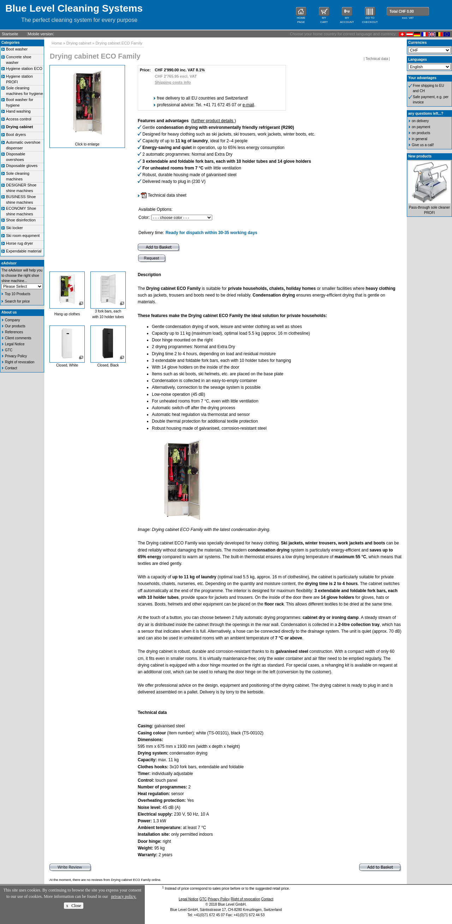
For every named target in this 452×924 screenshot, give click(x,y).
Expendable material (23, 251)
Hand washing (18, 111)
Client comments (18, 338)
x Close (73, 905)
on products (421, 133)
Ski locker (14, 228)
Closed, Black (108, 365)
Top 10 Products (17, 294)
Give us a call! (423, 145)
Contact (11, 368)
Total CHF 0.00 (401, 11)
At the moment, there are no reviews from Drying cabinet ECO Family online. (105, 880)
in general (419, 139)
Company (12, 320)
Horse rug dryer (19, 243)
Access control (18, 119)
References (14, 332)
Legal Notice (15, 344)
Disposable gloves (21, 165)
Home (57, 43)
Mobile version (40, 34)
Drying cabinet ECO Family (118, 43)
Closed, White (67, 365)
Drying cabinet (78, 43)
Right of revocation (19, 362)
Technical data (376, 59)
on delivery (420, 121)
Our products (15, 326)
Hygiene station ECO (24, 68)
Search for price (17, 301)
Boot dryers (16, 134)
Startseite (10, 34)
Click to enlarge (87, 144)
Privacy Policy (16, 356)
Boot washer (17, 49)
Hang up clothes (67, 314)
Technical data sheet (163, 195)
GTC (8, 350)
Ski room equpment (23, 235)
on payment (421, 127)
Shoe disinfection (21, 220)
